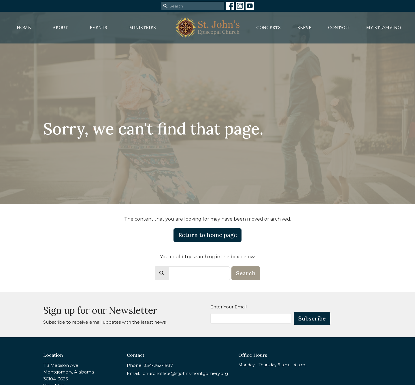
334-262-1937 (158, 365)
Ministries (142, 27)
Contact (339, 27)
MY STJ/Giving (383, 27)
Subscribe (312, 318)
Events (98, 27)
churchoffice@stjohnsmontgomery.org (185, 373)
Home (24, 27)
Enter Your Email (228, 307)
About (60, 27)
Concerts (268, 27)
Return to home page (207, 234)
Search (246, 273)
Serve (304, 27)
